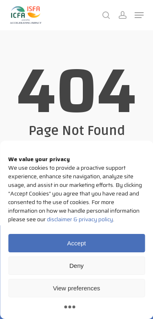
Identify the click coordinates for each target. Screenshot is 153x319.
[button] (139, 15)
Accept (76, 243)
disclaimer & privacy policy (80, 219)
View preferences (76, 288)
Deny (76, 265)
